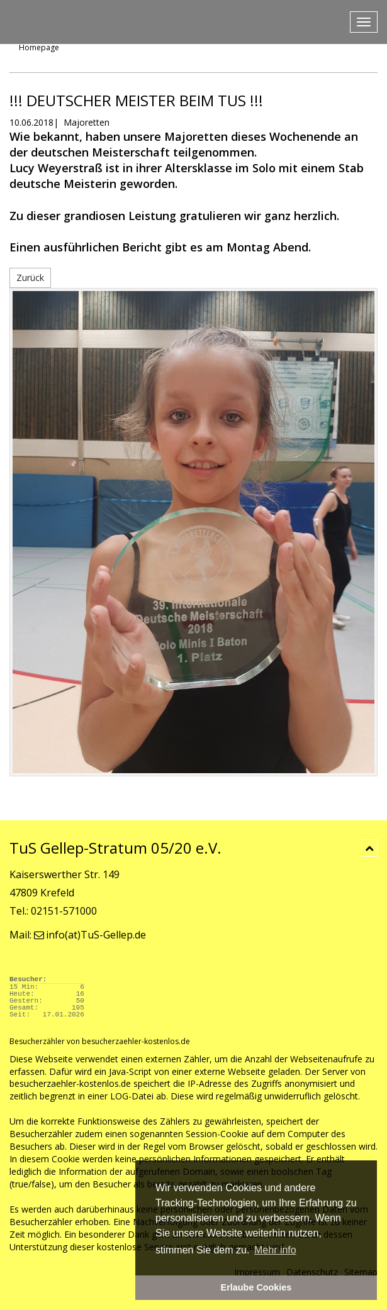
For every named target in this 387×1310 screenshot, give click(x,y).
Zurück (30, 277)
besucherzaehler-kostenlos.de (70, 1083)
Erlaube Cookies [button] (256, 1287)
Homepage (39, 47)
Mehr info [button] (275, 1250)
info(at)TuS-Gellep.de (90, 935)
